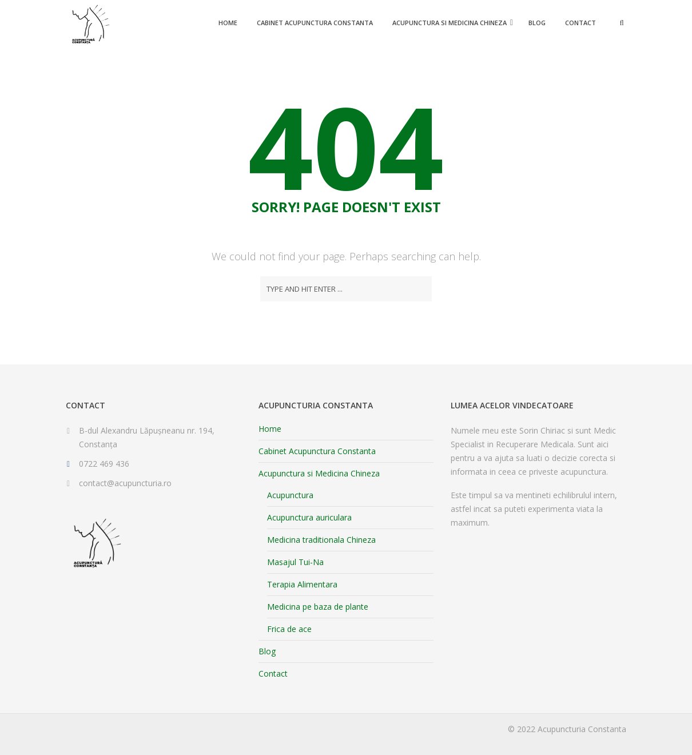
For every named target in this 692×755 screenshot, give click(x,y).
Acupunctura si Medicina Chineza (449, 22)
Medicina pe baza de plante (317, 606)
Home (227, 22)
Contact (580, 22)
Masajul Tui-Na (295, 562)
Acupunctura (290, 495)
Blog (537, 22)
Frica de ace (289, 628)
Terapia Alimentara (302, 584)
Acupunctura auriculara (309, 517)
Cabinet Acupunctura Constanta (315, 22)
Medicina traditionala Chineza (321, 539)
